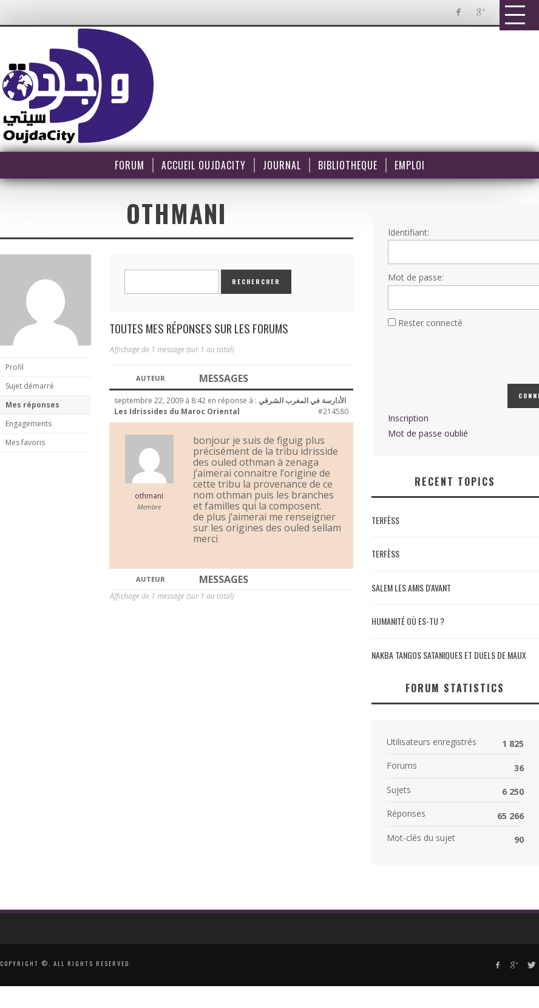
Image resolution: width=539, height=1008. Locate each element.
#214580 (333, 411)
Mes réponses (32, 405)
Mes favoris (25, 442)
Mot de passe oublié (428, 433)
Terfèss (385, 520)
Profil (14, 367)
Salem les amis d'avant (411, 587)
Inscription (408, 418)
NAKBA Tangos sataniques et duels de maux (448, 655)
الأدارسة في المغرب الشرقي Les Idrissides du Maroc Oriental (230, 406)
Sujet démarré (29, 386)
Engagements (28, 423)
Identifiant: (408, 232)
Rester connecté (430, 323)
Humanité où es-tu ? (407, 621)
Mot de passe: (416, 277)
